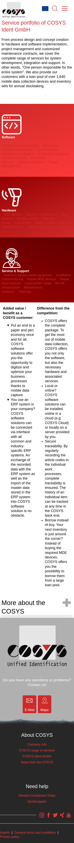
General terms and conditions (35, 832)
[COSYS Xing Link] (62, 817)
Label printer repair (38, 283)
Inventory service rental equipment (28, 275)
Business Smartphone (41, 214)
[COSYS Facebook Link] (48, 817)
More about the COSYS (23, 607)
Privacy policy (9, 836)
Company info (37, 744)
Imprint (5, 832)
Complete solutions (31, 162)
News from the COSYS (37, 762)
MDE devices (13, 214)
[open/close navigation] (67, 603)
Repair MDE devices (41, 279)
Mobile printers (45, 222)
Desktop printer (27, 218)
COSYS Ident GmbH (37, 756)
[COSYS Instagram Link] (41, 817)
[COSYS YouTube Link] (68, 817)
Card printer (23, 222)
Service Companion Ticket (37, 795)
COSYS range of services (37, 750)
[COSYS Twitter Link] (55, 817)
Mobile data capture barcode (48, 226)
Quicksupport (37, 801)
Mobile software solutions (21, 145)
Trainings (25, 291)
